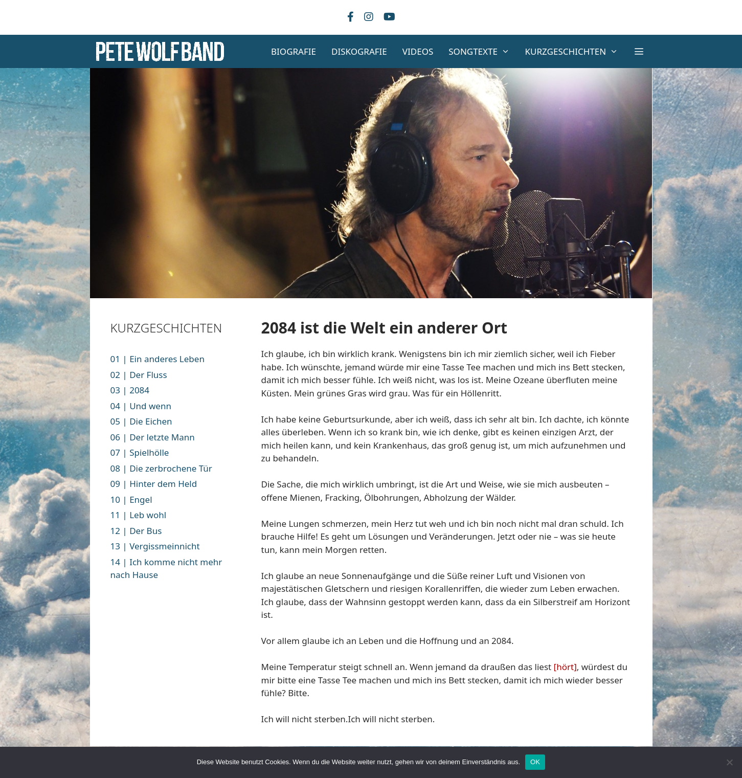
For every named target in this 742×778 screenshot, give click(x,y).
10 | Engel (131, 499)
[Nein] (729, 762)
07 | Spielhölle (139, 452)
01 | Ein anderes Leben (157, 359)
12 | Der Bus (136, 531)
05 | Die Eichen (141, 421)
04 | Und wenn (140, 406)
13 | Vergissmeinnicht (155, 546)
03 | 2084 (130, 390)
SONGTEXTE (482, 51)
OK (535, 762)
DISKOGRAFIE (359, 51)
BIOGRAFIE (293, 51)
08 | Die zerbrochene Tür (161, 468)
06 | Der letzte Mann (152, 437)
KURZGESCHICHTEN (575, 51)
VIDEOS (417, 51)
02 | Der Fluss (138, 375)
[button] (639, 51)
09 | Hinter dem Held (153, 484)
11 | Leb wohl (138, 515)
